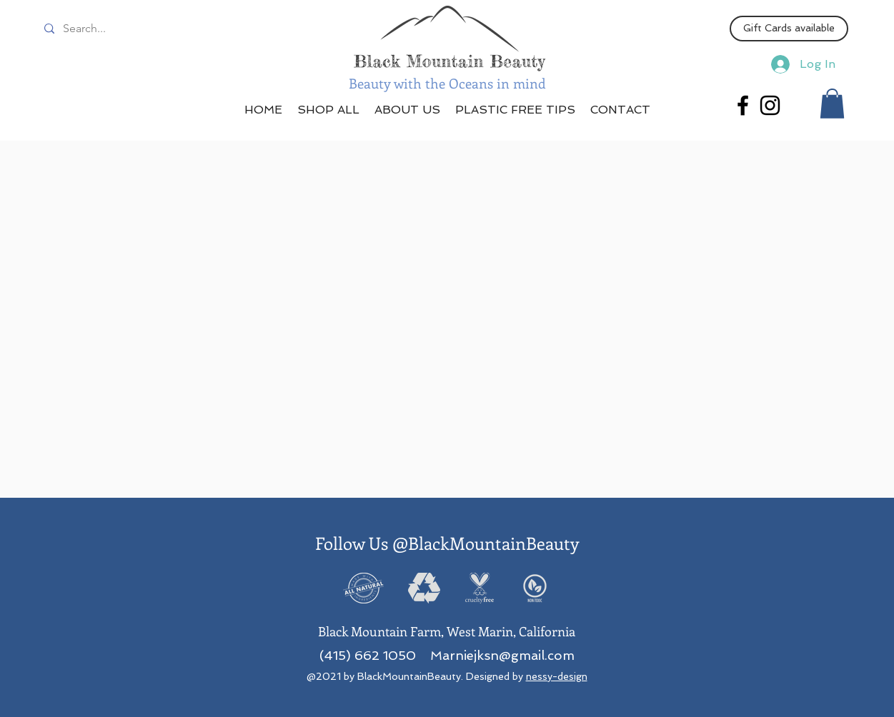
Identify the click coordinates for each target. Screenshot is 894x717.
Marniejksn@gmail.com (502, 655)
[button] (832, 104)
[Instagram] (770, 105)
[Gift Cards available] (789, 28)
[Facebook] (743, 105)
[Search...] (104, 29)
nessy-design (556, 676)
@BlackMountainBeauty (485, 542)
